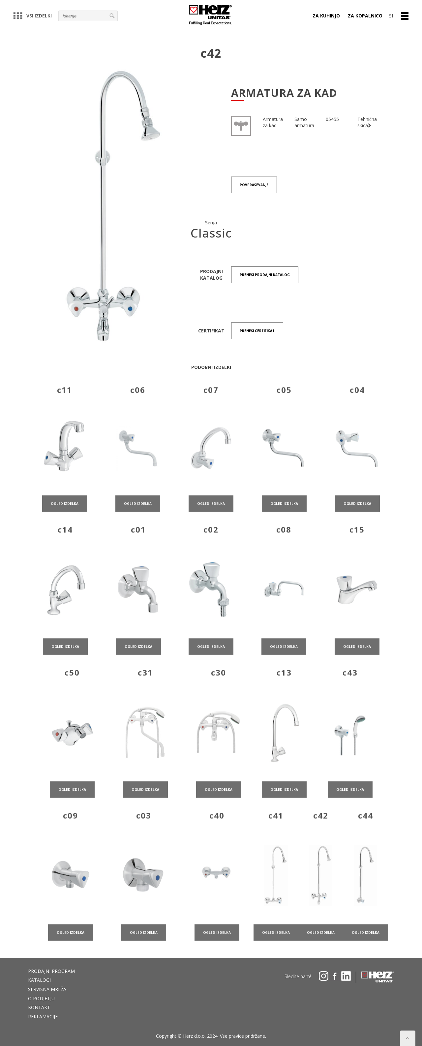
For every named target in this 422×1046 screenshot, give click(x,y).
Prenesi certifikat (257, 330)
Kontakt (39, 1007)
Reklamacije (43, 1016)
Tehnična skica (367, 122)
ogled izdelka (64, 523)
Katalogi (39, 980)
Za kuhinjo (326, 16)
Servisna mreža (47, 989)
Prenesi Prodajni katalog (265, 274)
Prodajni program (51, 971)
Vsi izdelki (32, 15)
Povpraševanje (254, 185)
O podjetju (41, 998)
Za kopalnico (365, 16)
